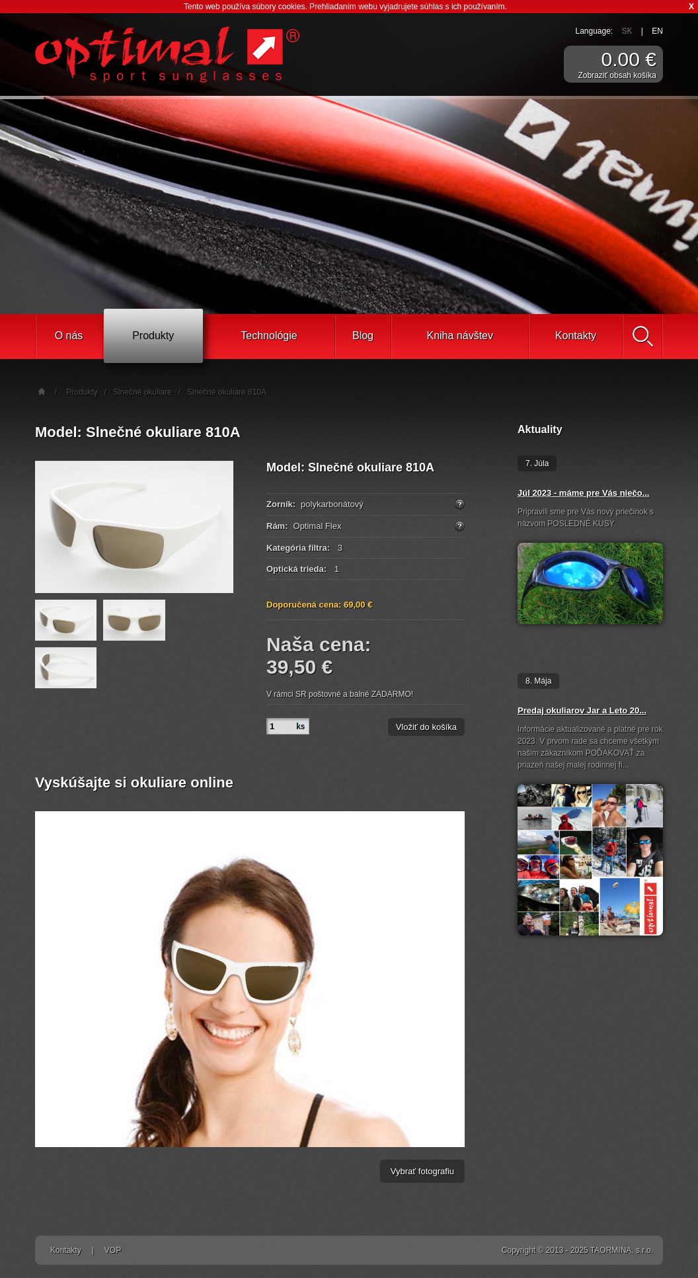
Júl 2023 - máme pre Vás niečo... (583, 493)
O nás (69, 335)
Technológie (269, 335)
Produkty (153, 335)
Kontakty (575, 335)
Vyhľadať (642, 336)
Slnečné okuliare (142, 392)
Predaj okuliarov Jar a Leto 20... (582, 710)
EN (657, 31)
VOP (112, 1250)
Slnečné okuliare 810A (226, 392)
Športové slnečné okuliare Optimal (167, 54)
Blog (362, 335)
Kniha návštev (459, 335)
